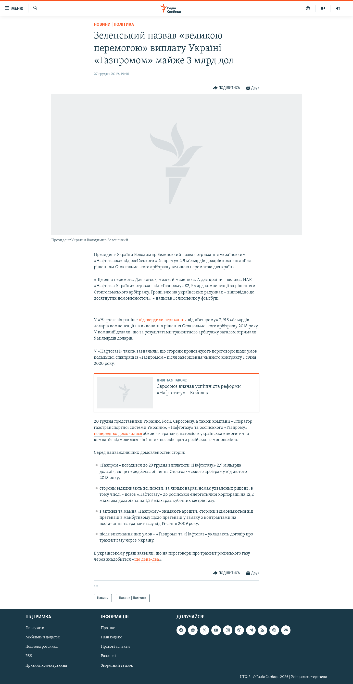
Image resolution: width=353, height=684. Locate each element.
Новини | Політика (114, 24)
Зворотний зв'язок (117, 666)
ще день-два (146, 559)
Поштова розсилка (41, 647)
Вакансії (108, 656)
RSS (28, 656)
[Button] (226, 88)
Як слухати (34, 628)
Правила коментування (46, 666)
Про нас (108, 628)
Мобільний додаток (42, 637)
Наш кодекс (111, 637)
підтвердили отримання (163, 320)
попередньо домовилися (118, 433)
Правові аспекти (115, 647)
